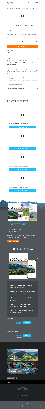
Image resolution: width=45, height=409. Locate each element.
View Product (22, 127)
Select (27, 322)
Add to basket (22, 46)
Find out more (13, 241)
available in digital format (15, 84)
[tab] (22, 72)
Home (8, 8)
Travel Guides (14, 8)
